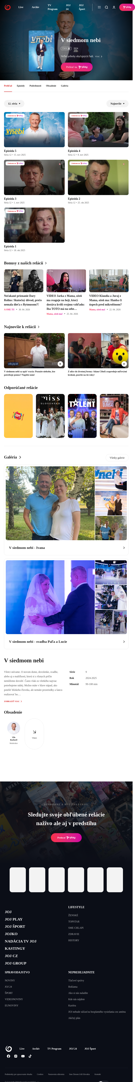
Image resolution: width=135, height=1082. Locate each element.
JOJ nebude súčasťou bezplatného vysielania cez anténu (97, 1014)
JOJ (8, 912)
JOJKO (11, 935)
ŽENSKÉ (73, 915)
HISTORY (73, 940)
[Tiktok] (30, 1058)
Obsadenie (51, 86)
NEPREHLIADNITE (81, 974)
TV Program (52, 7)
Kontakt (98, 1076)
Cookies (40, 1076)
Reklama (73, 989)
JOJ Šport (82, 7)
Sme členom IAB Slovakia (79, 1076)
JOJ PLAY (14, 920)
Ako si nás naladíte (78, 995)
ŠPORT (9, 995)
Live (20, 7)
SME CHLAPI (76, 927)
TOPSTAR (74, 921)
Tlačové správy (76, 982)
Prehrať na (76, 67)
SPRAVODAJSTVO (17, 974)
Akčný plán (74, 1020)
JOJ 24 (68, 7)
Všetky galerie (117, 457)
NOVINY (10, 982)
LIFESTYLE (76, 907)
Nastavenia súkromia (56, 1076)
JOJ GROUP (16, 965)
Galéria (64, 86)
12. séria (14, 103)
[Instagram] (15, 1058)
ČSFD (66, 48)
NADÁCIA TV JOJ (21, 942)
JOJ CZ (11, 958)
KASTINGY (15, 950)
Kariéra (72, 1007)
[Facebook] (8, 1058)
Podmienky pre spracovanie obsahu (18, 1076)
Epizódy (21, 86)
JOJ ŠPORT (15, 927)
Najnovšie (117, 103)
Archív (35, 7)
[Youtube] (22, 1058)
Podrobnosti (35, 86)
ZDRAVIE (73, 934)
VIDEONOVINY (14, 1001)
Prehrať (66, 837)
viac (99, 56)
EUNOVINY (11, 1007)
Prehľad (8, 86)
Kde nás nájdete (76, 1001)
